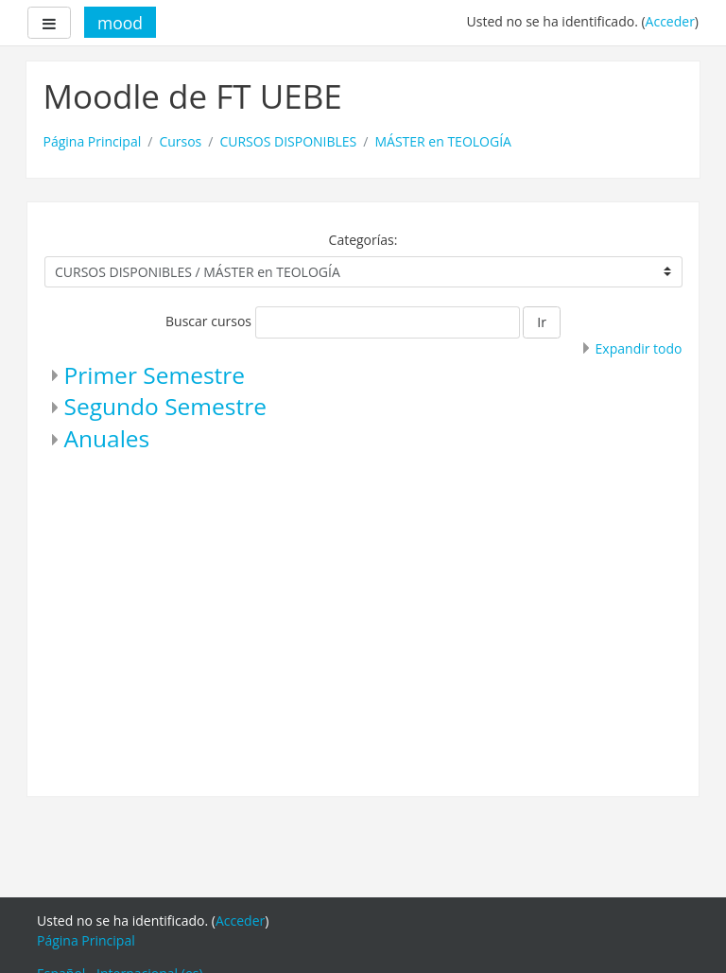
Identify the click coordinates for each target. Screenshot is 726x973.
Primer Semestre (155, 375)
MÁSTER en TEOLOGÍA (442, 141)
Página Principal (92, 141)
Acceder (670, 21)
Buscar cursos (208, 321)
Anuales (107, 438)
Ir (541, 322)
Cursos (180, 141)
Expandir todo (639, 348)
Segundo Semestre (165, 406)
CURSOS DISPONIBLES (287, 141)
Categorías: (363, 240)
